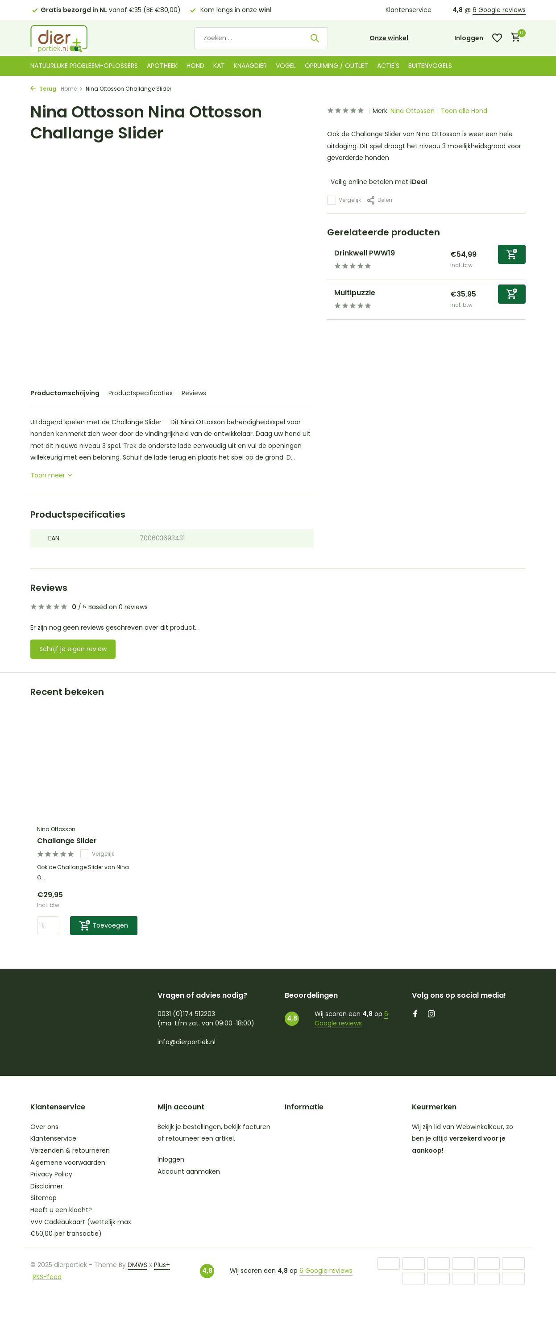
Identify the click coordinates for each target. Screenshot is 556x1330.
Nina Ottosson (412, 110)
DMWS (137, 1264)
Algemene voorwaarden (67, 1162)
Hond (195, 65)
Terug (43, 88)
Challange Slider (67, 841)
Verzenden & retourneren (70, 1150)
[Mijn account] (468, 38)
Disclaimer (46, 1186)
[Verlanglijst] (497, 38)
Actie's (388, 65)
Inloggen (171, 1159)
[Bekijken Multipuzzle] (327, 299)
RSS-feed (47, 1276)
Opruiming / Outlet (336, 65)
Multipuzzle (354, 293)
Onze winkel (388, 37)
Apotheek (162, 65)
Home (72, 88)
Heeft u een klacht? (61, 1209)
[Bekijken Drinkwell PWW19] (327, 259)
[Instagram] (431, 1014)
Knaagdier (250, 65)
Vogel (286, 65)
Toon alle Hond (464, 110)
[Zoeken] (261, 38)
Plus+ (162, 1264)
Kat (219, 65)
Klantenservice (409, 9)
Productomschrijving (65, 393)
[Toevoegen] (512, 254)
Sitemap (43, 1197)
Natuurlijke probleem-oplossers (84, 65)
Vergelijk (344, 200)
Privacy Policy (51, 1174)
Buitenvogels (430, 65)
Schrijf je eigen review (73, 648)
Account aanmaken (189, 1171)
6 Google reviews (499, 9)
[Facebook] (415, 1014)
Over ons (44, 1126)
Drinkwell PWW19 (364, 253)
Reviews (194, 393)
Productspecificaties (140, 393)
